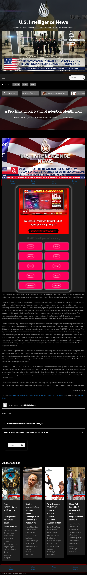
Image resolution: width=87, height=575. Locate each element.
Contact (74, 181)
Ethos (33, 181)
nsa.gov (30, 256)
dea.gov (56, 275)
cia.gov (57, 246)
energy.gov (57, 285)
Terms (12, 184)
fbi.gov (30, 266)
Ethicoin (54, 184)
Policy (33, 184)
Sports (25, 84)
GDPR (54, 570)
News (33, 84)
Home (12, 181)
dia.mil (57, 256)
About (54, 181)
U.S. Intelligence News (43, 22)
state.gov (56, 266)
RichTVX (74, 184)
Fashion (16, 84)
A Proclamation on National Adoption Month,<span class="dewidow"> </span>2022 (36, 395)
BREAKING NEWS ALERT (43, 231)
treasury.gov (30, 285)
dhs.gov (30, 275)
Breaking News (6, 413)
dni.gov (30, 246)
